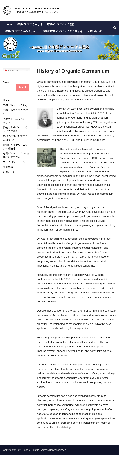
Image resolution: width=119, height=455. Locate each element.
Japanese (11, 70)
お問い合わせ (94, 31)
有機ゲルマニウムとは (29, 24)
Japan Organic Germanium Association (37, 8)
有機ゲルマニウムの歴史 (60, 24)
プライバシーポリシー (15, 162)
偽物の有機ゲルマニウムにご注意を (62, 31)
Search (7, 82)
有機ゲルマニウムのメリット (21, 31)
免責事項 (8, 167)
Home (8, 24)
